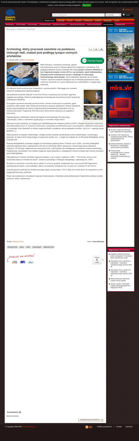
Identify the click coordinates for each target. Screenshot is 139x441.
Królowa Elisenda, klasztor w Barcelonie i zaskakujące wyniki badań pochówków (121, 145)
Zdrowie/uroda (45, 24)
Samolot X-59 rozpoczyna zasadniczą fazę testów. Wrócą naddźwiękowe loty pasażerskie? (122, 137)
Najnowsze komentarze (119, 250)
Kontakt (119, 427)
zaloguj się (128, 9)
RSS (90, 427)
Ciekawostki (120, 24)
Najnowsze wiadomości (120, 126)
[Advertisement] (55, 38)
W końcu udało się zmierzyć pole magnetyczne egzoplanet (121, 131)
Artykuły (60, 20)
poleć (103, 259)
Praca (116, 20)
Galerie (98, 20)
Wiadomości (49, 20)
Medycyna (10, 24)
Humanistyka (108, 24)
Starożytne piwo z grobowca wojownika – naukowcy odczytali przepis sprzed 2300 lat (121, 264)
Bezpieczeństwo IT (60, 24)
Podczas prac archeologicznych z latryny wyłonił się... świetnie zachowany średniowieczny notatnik (120, 154)
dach (28, 247)
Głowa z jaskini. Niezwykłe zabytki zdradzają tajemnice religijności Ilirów (120, 286)
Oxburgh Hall (12, 247)
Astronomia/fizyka (94, 24)
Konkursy (88, 20)
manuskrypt (37, 247)
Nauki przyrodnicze (77, 24)
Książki (78, 20)
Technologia (20, 24)
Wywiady (107, 20)
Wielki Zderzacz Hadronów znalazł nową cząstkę (120, 280)
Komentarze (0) (14, 412)
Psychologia (32, 24)
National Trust (18, 242)
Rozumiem (87, 5)
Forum (70, 20)
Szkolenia (128, 427)
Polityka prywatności (104, 427)
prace (22, 247)
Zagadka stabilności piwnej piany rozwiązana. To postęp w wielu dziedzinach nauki (121, 256)
